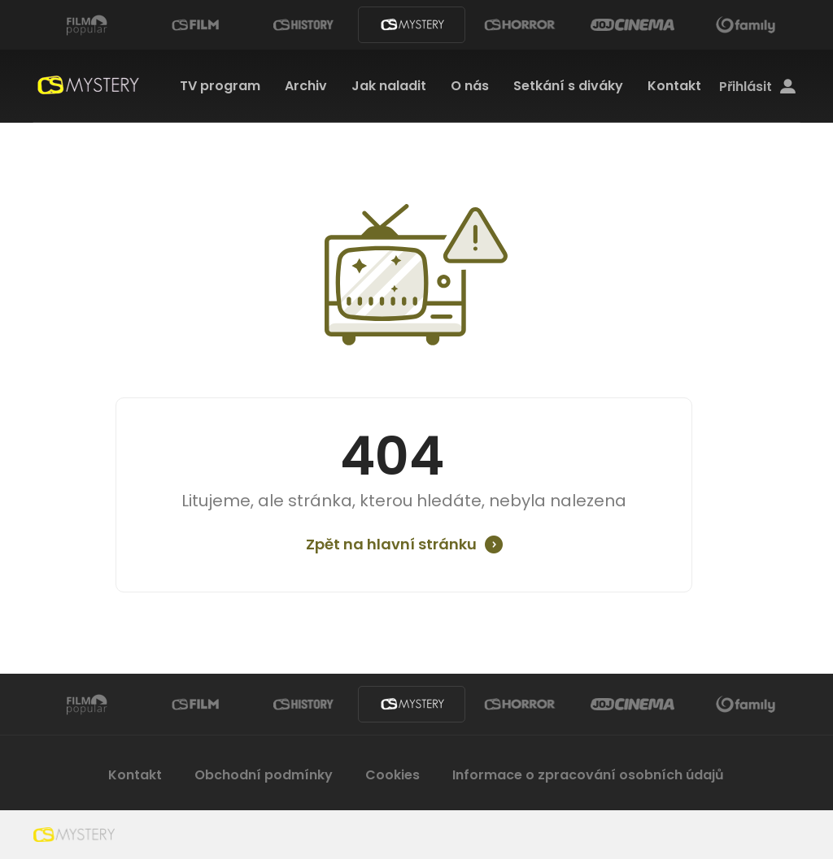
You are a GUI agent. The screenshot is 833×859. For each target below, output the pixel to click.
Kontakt (674, 85)
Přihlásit (757, 87)
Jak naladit (388, 85)
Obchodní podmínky (263, 775)
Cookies (392, 775)
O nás (470, 85)
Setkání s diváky (568, 85)
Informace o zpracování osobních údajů (588, 775)
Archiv (306, 85)
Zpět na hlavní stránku (391, 544)
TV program (220, 85)
